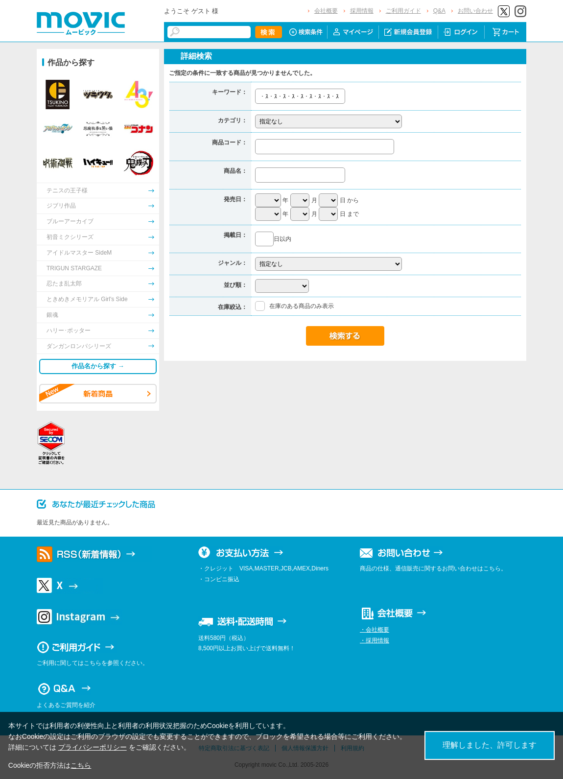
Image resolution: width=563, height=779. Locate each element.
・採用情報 (374, 640)
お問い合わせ (475, 10)
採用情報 (362, 10)
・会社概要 (374, 629)
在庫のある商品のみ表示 (301, 306)
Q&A (439, 10)
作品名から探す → (97, 366)
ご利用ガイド (403, 10)
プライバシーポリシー (92, 747)
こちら (80, 765)
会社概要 (326, 10)
